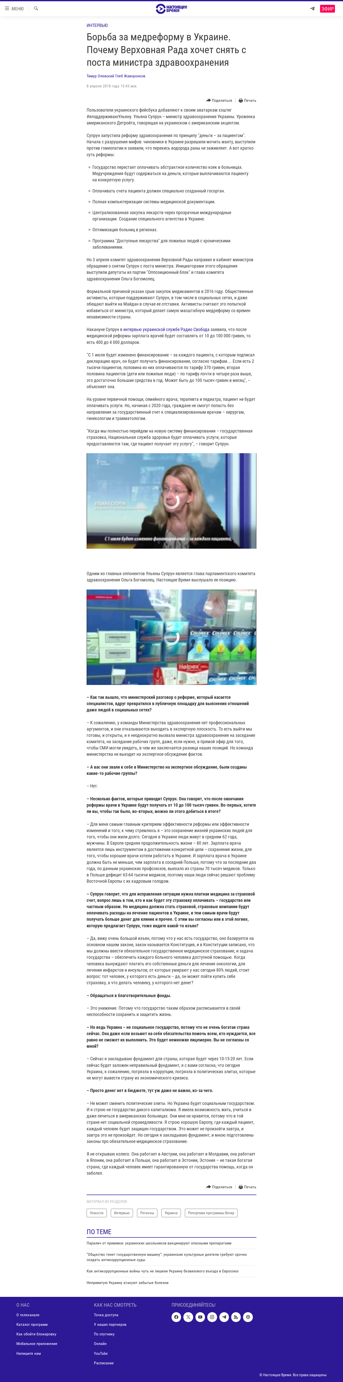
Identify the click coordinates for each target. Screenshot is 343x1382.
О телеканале (28, 1314)
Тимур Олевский (100, 76)
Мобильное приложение (36, 1343)
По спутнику (104, 1334)
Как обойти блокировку (36, 1334)
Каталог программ (32, 1324)
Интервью (97, 25)
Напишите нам (28, 1353)
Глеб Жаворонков (130, 76)
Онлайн (100, 1343)
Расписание (104, 1363)
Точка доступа (106, 1314)
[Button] (219, 100)
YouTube (101, 1353)
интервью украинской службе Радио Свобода (167, 329)
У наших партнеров (110, 1324)
